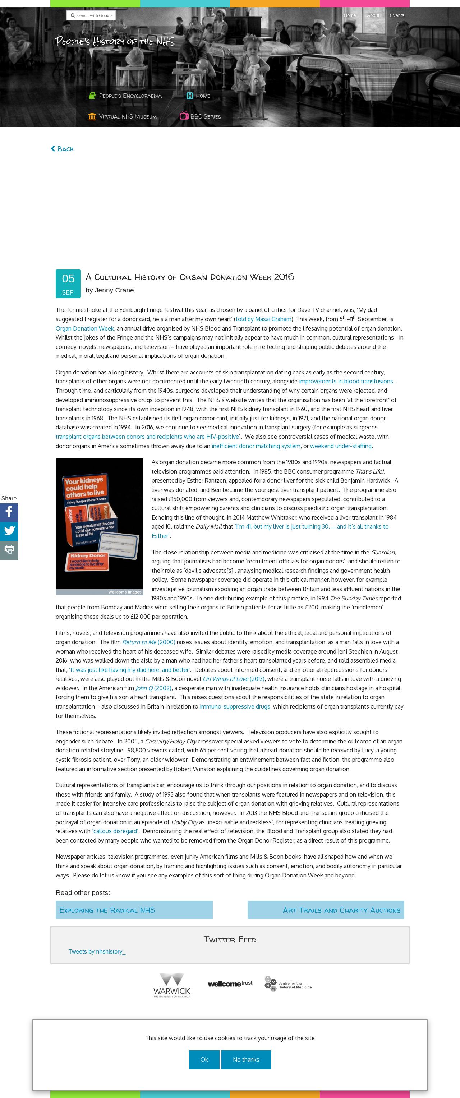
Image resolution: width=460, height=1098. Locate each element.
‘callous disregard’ (115, 831)
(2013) (233, 678)
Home (350, 15)
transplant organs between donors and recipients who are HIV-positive (147, 436)
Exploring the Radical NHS (107, 910)
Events (397, 15)
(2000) (148, 642)
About (373, 15)
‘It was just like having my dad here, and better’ (129, 669)
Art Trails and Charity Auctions (342, 910)
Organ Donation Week (85, 328)
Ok (204, 1059)
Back (62, 148)
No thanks (246, 1059)
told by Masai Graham (263, 319)
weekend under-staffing (341, 445)
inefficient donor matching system (256, 445)
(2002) (153, 688)
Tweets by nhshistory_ (97, 952)
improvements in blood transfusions (346, 381)
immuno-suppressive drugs (235, 706)
